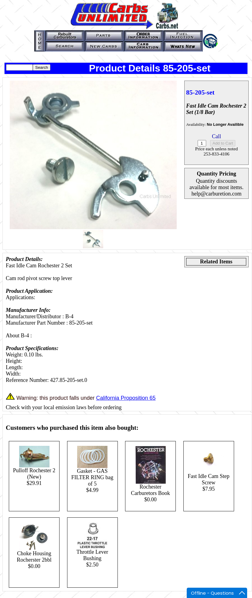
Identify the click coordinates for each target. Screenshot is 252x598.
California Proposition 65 (125, 398)
